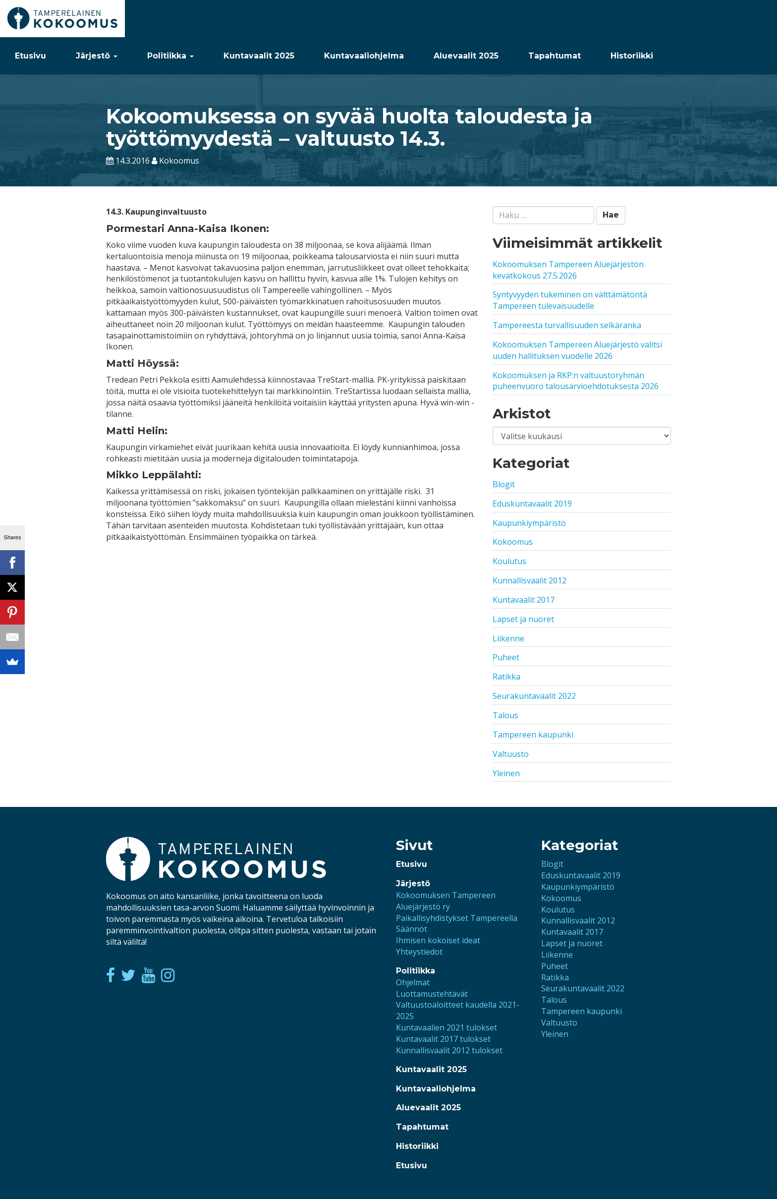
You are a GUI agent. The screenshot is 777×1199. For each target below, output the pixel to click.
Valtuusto (511, 753)
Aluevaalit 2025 (466, 55)
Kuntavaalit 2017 (524, 599)
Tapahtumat (554, 55)
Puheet (506, 657)
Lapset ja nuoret (523, 619)
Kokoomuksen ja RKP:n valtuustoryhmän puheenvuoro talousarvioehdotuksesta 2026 (576, 381)
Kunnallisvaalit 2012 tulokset (449, 1050)
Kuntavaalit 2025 (258, 55)
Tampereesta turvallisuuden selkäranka (567, 325)
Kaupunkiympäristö (529, 522)
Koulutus (509, 561)
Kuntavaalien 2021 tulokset (446, 1027)
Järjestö (96, 55)
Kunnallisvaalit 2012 (529, 580)
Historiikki (631, 55)
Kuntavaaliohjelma (364, 55)
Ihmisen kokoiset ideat (438, 940)
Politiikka (170, 55)
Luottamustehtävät (432, 993)
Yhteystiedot (419, 951)
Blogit (504, 484)
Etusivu (30, 55)
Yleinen (506, 773)
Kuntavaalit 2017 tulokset (443, 1038)
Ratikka (506, 676)
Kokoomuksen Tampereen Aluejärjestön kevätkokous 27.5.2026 (568, 270)
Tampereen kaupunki (533, 734)
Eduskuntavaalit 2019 (532, 503)
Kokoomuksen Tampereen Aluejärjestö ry (446, 901)
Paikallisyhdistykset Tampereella (456, 918)
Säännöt (411, 928)
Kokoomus (513, 541)
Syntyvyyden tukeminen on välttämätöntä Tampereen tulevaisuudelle (570, 300)
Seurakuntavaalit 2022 (534, 695)
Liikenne (508, 638)
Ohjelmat (413, 982)
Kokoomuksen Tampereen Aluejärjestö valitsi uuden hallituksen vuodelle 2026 (577, 350)
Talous (505, 715)
